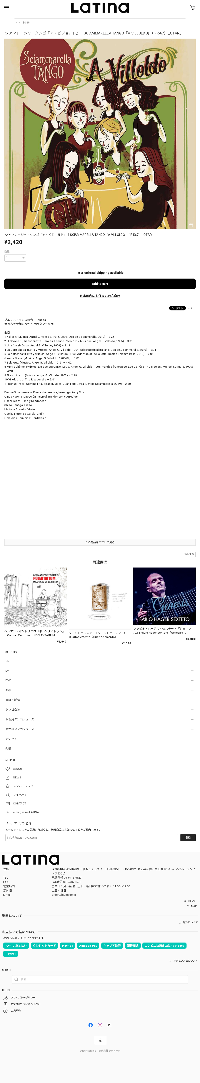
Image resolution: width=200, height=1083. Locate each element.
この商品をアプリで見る (100, 542)
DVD (8, 680)
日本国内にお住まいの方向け (100, 296)
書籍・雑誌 (12, 699)
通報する (189, 554)
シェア (192, 308)
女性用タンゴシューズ (19, 719)
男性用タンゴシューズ (19, 729)
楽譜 (8, 690)
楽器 (8, 748)
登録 (188, 837)
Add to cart (100, 283)
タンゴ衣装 (12, 709)
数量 (7, 251)
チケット (11, 738)
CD (7, 660)
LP (7, 670)
